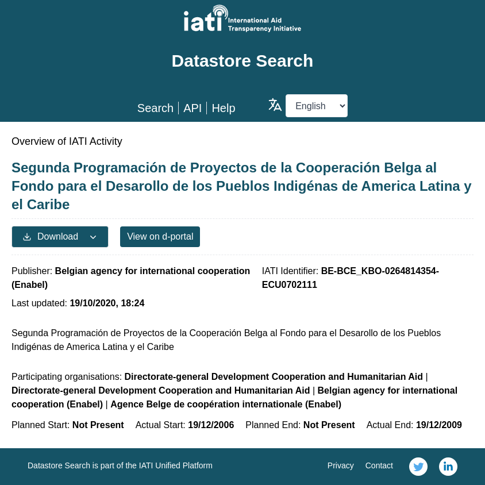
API (192, 108)
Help (223, 108)
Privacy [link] (341, 465)
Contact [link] (379, 465)
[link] (418, 466)
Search (155, 108)
